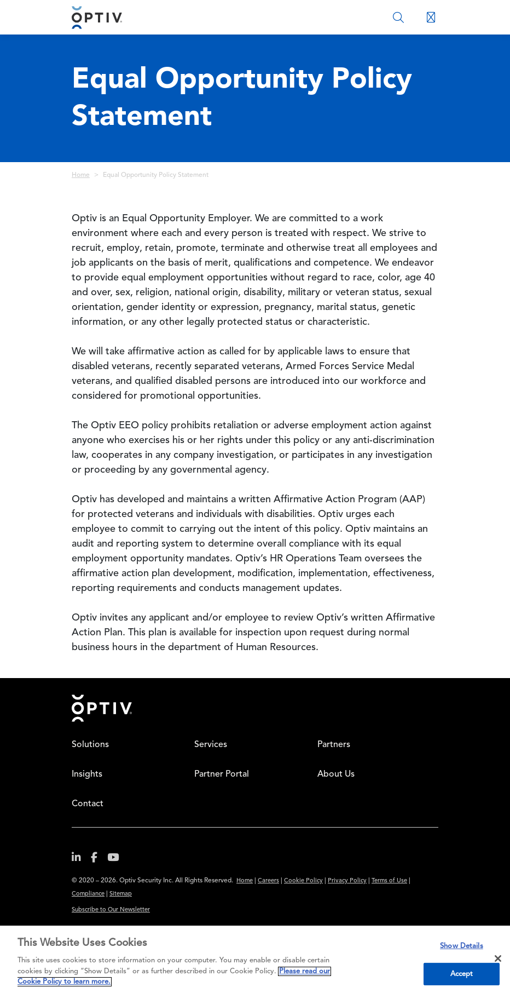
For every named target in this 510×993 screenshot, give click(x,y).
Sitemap (120, 894)
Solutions (90, 745)
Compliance (88, 894)
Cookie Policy (303, 881)
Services (210, 745)
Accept (461, 974)
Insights (87, 774)
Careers (268, 881)
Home (81, 175)
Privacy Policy (347, 881)
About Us (336, 774)
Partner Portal (221, 774)
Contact (87, 804)
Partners (333, 745)
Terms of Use (389, 881)
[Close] (498, 958)
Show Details (461, 946)
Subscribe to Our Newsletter (111, 910)
